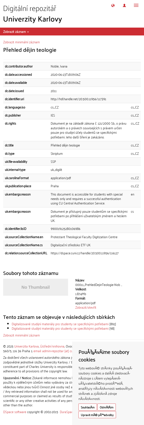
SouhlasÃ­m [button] (88, 407)
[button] (113, 5)
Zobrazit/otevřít (85, 307)
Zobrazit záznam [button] (16, 31)
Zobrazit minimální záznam (21, 42)
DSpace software (14, 412)
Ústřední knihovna (52, 346)
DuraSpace (67, 412)
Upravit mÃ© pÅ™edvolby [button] (97, 414)
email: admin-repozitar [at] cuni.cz (56, 351)
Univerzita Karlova (26, 346)
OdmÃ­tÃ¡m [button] (106, 407)
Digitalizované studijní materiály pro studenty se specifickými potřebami (60, 324)
